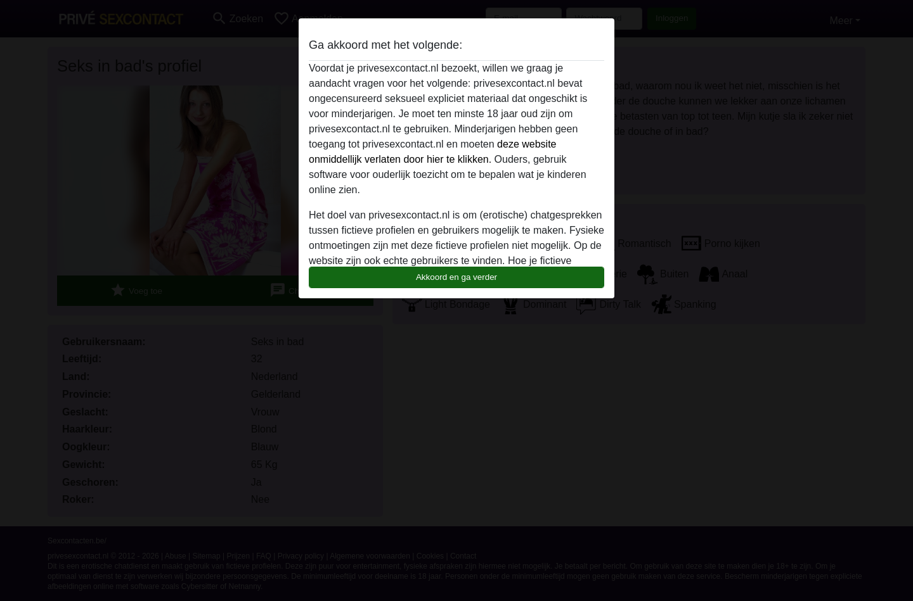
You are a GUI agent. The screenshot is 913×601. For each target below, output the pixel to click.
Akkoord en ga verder (456, 277)
